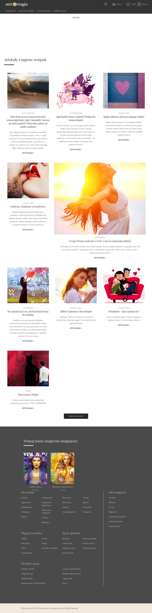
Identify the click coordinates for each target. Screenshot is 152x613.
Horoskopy (11, 11)
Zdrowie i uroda (68, 548)
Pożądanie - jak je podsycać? (123, 318)
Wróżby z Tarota (27, 569)
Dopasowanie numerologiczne (33, 583)
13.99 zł (35, 490)
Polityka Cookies (116, 521)
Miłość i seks (67, 543)
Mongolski (87, 512)
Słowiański (87, 507)
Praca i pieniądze (89, 538)
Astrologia (25, 543)
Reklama (112, 502)
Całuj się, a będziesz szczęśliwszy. (28, 217)
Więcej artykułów (76, 416)
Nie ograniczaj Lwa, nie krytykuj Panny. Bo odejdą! (28, 319)
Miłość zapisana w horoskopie (76, 318)
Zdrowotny (66, 502)
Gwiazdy (65, 538)
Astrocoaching (89, 543)
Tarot (23, 548)
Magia (44, 543)
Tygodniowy (26, 502)
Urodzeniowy (47, 497)
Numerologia (26, 553)
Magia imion (67, 578)
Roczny (24, 516)
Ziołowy (65, 507)
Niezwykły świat (89, 548)
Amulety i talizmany (50, 548)
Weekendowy (26, 507)
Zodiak (24, 538)
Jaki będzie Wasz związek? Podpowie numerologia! (76, 126)
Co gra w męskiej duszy (71, 569)
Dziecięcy (45, 522)
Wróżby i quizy (59, 11)
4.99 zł (62, 490)
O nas (111, 507)
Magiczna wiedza (26, 11)
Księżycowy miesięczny (46, 511)
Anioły (44, 538)
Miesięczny (25, 512)
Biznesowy (66, 497)
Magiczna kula (27, 573)
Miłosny (45, 517)
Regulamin (113, 512)
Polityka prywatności (117, 516)
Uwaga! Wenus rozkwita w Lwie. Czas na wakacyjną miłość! (99, 241)
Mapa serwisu (114, 526)
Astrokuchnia (67, 553)
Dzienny (24, 497)
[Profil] (142, 4)
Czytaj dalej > (28, 150)
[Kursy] (114, 4)
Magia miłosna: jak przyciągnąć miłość (124, 125)
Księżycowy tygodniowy (46, 503)
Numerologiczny (69, 512)
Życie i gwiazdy (43, 11)
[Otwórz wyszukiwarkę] (105, 4)
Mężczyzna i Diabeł (28, 399)
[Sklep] (129, 4)
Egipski (86, 502)
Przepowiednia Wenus (71, 573)
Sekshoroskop (27, 578)
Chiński (86, 497)
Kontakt (112, 497)
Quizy (64, 583)
